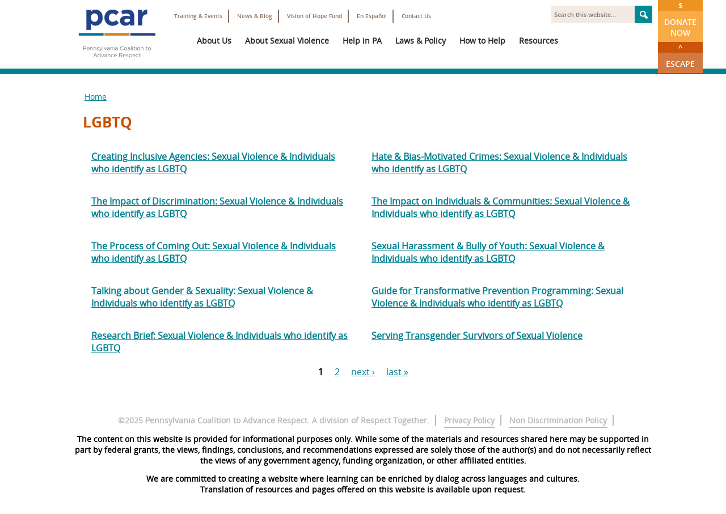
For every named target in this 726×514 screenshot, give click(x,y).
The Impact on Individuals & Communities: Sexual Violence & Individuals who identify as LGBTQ (501, 207)
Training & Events (198, 16)
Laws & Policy (420, 40)
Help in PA (362, 40)
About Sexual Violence (287, 40)
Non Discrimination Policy (558, 420)
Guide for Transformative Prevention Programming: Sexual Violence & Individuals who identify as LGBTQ (497, 296)
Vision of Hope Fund (314, 16)
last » (397, 372)
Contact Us (416, 16)
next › (363, 372)
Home (96, 96)
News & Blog (254, 16)
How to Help (482, 40)
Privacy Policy (469, 420)
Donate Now (680, 19)
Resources (538, 40)
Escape (680, 55)
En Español (372, 16)
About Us (214, 40)
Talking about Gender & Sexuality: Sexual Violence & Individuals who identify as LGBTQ (202, 296)
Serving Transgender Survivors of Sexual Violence (477, 335)
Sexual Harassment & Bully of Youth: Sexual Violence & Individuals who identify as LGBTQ (488, 252)
